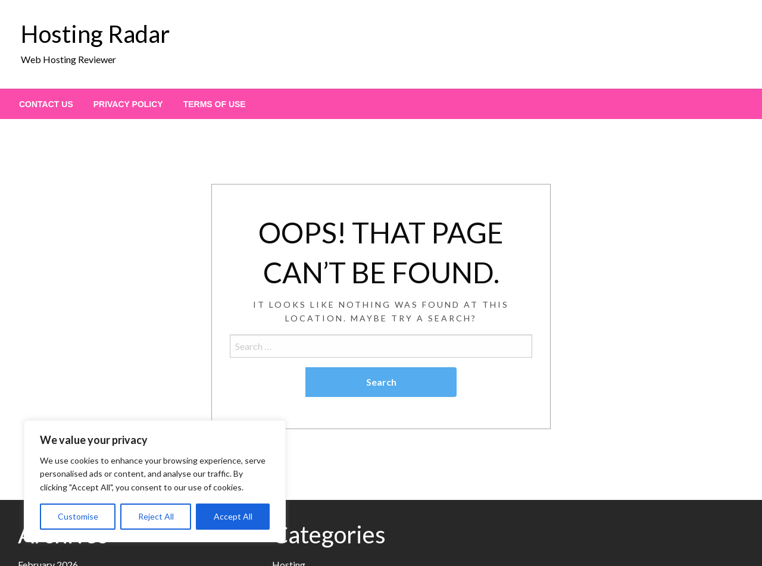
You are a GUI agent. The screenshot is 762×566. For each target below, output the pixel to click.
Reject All (156, 516)
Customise (78, 516)
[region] (155, 481)
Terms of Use (214, 104)
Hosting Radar (95, 34)
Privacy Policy (128, 104)
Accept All (233, 516)
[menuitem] (46, 104)
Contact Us (46, 104)
